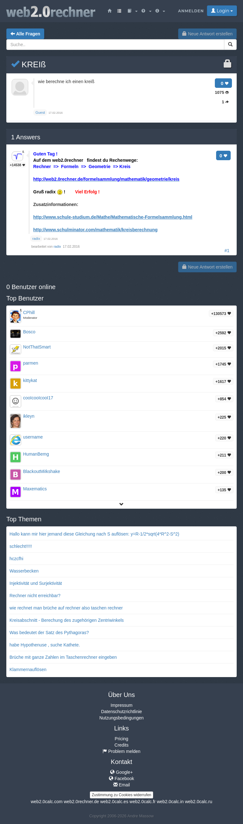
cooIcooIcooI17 (38, 397)
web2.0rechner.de (81, 801)
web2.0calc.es (114, 801)
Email (121, 784)
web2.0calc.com (46, 801)
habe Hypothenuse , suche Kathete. (44, 644)
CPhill (29, 312)
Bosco (29, 331)
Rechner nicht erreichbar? (34, 595)
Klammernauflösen (28, 669)
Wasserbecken (24, 570)
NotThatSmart (37, 346)
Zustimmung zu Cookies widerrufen (121, 795)
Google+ (121, 772)
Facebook (121, 778)
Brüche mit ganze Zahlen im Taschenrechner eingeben (63, 657)
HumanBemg (36, 454)
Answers (25, 137)
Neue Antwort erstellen (207, 33)
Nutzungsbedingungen (121, 717)
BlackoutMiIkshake (41, 471)
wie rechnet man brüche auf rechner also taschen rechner (66, 607)
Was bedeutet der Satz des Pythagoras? (49, 632)
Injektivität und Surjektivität (35, 583)
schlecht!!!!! (20, 546)
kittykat (30, 380)
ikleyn (28, 416)
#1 (226, 250)
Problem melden (121, 751)
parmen (30, 363)
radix (58, 246)
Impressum (121, 705)
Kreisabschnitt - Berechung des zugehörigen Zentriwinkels (66, 620)
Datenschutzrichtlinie (121, 711)
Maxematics (35, 488)
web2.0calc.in (170, 801)
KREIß (28, 64)
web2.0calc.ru (198, 801)
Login (222, 11)
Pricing (121, 738)
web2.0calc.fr (142, 801)
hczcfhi (16, 558)
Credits (121, 745)
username (33, 436)
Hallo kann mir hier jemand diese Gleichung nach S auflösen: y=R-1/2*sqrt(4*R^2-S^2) (94, 533)
